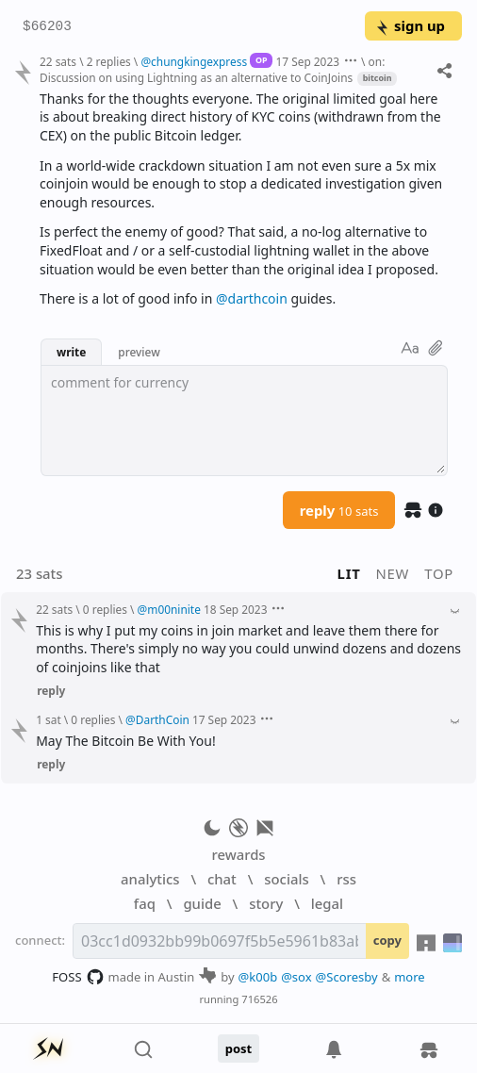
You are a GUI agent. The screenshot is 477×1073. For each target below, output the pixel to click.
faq (145, 903)
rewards (238, 854)
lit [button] (349, 573)
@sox (296, 976)
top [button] (438, 573)
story (266, 903)
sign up (409, 25)
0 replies (105, 609)
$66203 (47, 27)
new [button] (393, 573)
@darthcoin (252, 298)
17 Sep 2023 (307, 61)
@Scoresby (347, 976)
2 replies (109, 61)
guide (202, 903)
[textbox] (244, 420)
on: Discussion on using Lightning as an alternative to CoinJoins (212, 69)
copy (387, 940)
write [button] (71, 351)
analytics (150, 878)
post (239, 1048)
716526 (259, 999)
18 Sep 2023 (236, 609)
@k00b (258, 976)
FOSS (78, 976)
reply (339, 510)
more (409, 976)
